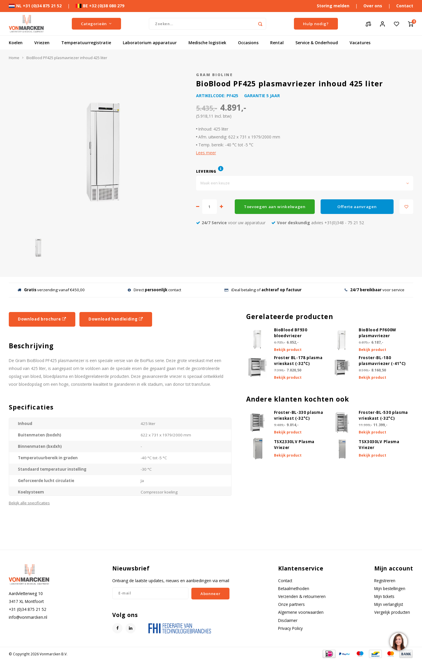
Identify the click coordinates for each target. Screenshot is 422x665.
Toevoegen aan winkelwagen (275, 206)
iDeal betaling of (263, 289)
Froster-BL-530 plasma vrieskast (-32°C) (383, 415)
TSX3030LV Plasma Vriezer (379, 444)
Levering (206, 171)
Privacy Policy (290, 628)
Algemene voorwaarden (301, 612)
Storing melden (333, 5)
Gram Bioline (214, 74)
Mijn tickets (384, 596)
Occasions (248, 42)
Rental (277, 42)
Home (14, 57)
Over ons (372, 5)
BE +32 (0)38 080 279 (100, 5)
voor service (374, 289)
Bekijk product (288, 349)
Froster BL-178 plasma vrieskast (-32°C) (298, 360)
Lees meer (206, 152)
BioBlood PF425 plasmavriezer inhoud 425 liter (66, 57)
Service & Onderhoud (316, 42)
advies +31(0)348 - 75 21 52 (317, 222)
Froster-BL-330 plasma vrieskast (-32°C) (298, 415)
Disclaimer (287, 620)
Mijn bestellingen (389, 588)
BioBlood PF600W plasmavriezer (377, 332)
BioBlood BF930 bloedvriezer (290, 332)
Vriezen (42, 42)
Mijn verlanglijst (388, 604)
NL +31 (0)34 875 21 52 (35, 5)
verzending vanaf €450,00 (51, 289)
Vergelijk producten (392, 612)
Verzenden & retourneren (302, 596)
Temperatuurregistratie (86, 42)
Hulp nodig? (316, 23)
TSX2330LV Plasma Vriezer (294, 444)
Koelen (16, 42)
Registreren (384, 580)
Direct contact (154, 289)
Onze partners (291, 604)
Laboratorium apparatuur (150, 42)
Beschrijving (31, 345)
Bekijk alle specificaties (29, 502)
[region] (398, 641)
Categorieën (96, 23)
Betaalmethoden (293, 588)
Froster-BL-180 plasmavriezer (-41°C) (382, 360)
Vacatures (360, 42)
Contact (404, 5)
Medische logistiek (207, 42)
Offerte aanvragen (357, 206)
